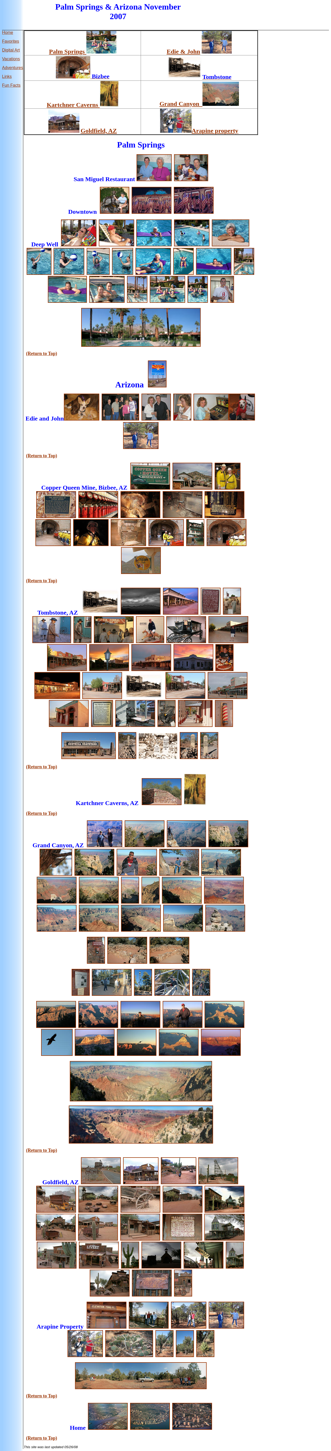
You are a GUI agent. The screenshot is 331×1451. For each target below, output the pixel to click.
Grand (41, 845)
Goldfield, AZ (99, 130)
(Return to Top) (41, 353)
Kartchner (90, 803)
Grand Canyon (181, 103)
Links (7, 76)
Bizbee (107, 487)
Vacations (11, 59)
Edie (32, 418)
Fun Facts (11, 85)
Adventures (12, 67)
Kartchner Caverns (73, 104)
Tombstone (51, 612)
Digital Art (11, 50)
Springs (89, 6)
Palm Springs (67, 51)
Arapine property (215, 130)
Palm (126, 144)
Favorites (10, 41)
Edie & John (183, 51)
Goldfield (54, 1182)
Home (7, 32)
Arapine (47, 1326)
